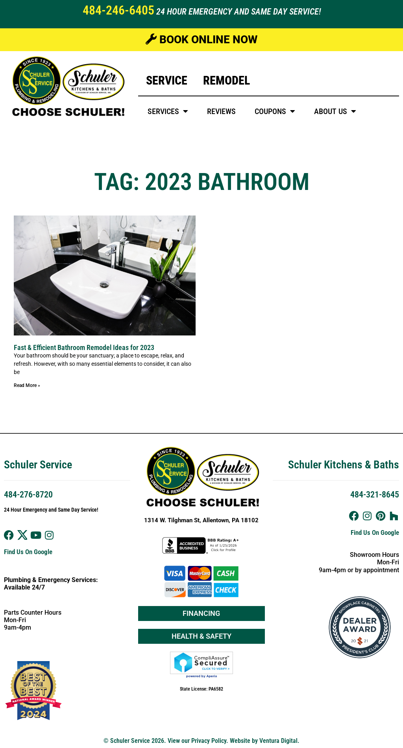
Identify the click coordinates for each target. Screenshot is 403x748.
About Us (335, 111)
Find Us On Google (28, 552)
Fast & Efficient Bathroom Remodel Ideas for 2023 (84, 347)
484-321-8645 (374, 494)
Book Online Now (201, 39)
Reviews (221, 111)
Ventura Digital (278, 740)
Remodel (226, 80)
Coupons (275, 111)
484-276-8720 (28, 494)
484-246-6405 (118, 10)
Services (168, 111)
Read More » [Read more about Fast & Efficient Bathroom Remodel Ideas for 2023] (27, 385)
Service (166, 80)
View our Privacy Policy (197, 740)
